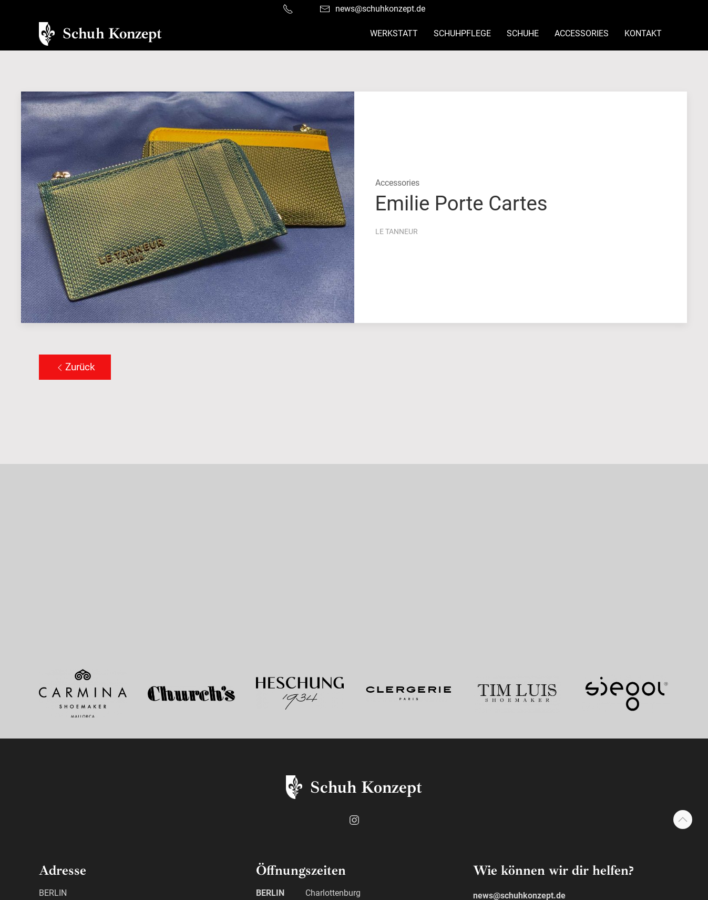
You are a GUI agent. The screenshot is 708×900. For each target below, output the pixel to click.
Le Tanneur (396, 231)
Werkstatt (394, 33)
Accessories (582, 33)
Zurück (75, 367)
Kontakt (643, 33)
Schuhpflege (462, 33)
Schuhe (523, 33)
